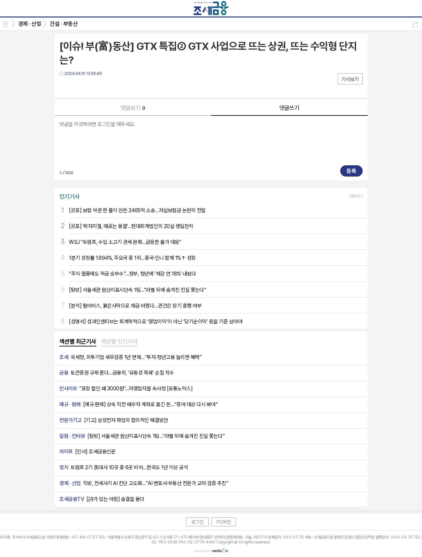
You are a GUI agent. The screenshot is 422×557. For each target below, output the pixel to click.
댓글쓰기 (289, 107)
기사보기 (350, 79)
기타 (104, 87)
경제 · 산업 (29, 23)
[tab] (78, 342)
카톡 (91, 87)
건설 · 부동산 (63, 23)
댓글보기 (132, 107)
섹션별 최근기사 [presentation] (77, 341)
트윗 (78, 87)
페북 (65, 87)
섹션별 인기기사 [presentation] (119, 341)
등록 (351, 171)
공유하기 (415, 24)
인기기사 (69, 196)
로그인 (197, 522)
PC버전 (224, 522)
